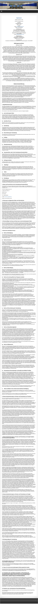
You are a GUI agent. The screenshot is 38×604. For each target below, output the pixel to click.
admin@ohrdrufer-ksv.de (20, 34)
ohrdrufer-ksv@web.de (20, 26)
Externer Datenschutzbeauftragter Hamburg (22, 593)
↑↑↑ (35, 600)
